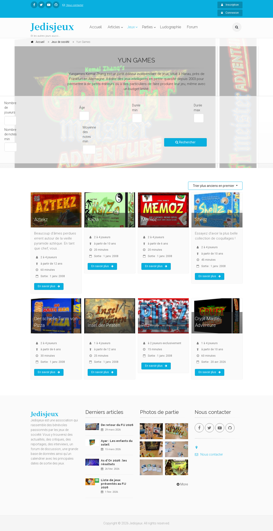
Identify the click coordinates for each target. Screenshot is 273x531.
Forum (192, 27)
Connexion (230, 12)
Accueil (95, 27)
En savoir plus (49, 286)
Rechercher (185, 142)
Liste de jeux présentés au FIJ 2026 (113, 483)
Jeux (131, 27)
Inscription (230, 4)
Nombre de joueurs (10, 107)
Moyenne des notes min (89, 134)
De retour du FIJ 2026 (117, 425)
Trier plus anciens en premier (214, 186)
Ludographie (170, 27)
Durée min (136, 107)
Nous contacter (72, 5)
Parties (147, 27)
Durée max (198, 107)
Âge (82, 107)
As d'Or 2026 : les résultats (114, 462)
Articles (114, 27)
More (182, 484)
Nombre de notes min (10, 134)
